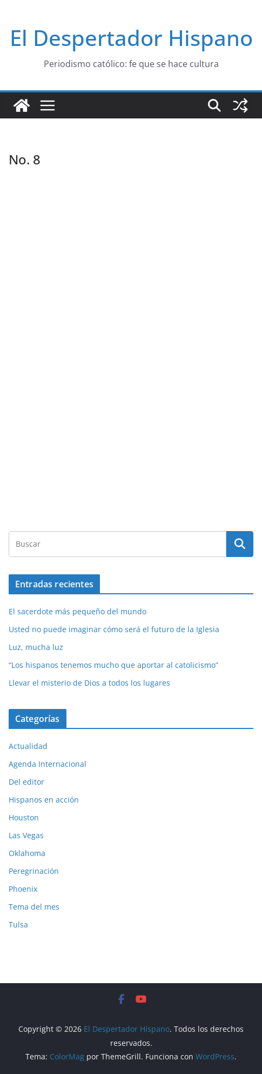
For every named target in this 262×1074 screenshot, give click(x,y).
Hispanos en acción (44, 799)
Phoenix (23, 889)
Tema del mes (34, 906)
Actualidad (28, 746)
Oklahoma (27, 853)
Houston (24, 817)
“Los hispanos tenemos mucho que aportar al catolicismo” (113, 665)
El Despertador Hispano (131, 37)
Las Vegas (26, 835)
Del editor (26, 782)
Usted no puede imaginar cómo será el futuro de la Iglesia (114, 629)
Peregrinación (34, 871)
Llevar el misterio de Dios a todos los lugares (89, 683)
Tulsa (18, 924)
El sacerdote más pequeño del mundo (77, 611)
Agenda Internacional (47, 764)
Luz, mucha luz (36, 647)
